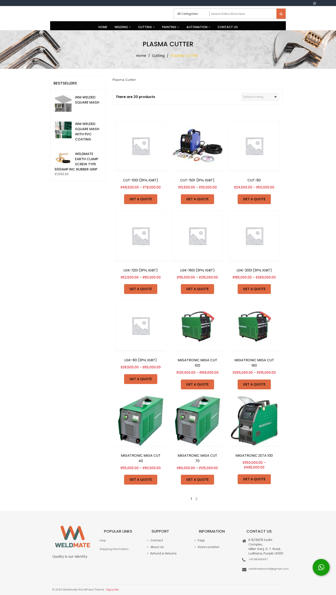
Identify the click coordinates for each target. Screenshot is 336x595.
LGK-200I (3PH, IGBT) (254, 270)
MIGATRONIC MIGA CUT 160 (254, 363)
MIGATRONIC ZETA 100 (254, 455)
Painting (170, 27)
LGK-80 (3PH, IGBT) (140, 360)
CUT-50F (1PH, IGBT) (197, 180)
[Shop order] (260, 97)
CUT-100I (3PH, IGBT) (140, 180)
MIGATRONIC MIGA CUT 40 (140, 458)
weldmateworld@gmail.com (269, 569)
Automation (198, 27)
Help (103, 540)
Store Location (208, 547)
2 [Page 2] (196, 498)
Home (102, 27)
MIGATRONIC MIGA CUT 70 (197, 458)
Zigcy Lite (112, 589)
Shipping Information (114, 549)
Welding (122, 27)
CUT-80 (254, 180)
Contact (156, 540)
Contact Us (228, 27)
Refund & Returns (163, 553)
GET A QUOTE (140, 199)
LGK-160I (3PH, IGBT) (197, 270)
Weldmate (66, 13)
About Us (157, 547)
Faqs (201, 540)
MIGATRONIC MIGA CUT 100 (197, 363)
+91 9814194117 (258, 559)
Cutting (146, 27)
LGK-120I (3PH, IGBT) (140, 270)
